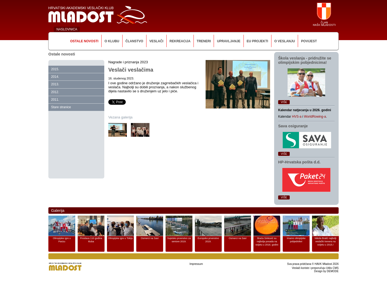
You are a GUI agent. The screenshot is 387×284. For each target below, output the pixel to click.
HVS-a (296, 116)
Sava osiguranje (293, 126)
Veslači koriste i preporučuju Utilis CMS (315, 268)
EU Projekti (257, 41)
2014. (55, 77)
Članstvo (134, 41)
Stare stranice (61, 107)
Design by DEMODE (326, 271)
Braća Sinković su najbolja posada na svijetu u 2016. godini (267, 241)
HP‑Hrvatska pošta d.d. (299, 162)
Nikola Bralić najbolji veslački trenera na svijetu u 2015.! (325, 241)
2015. (55, 69)
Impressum (196, 263)
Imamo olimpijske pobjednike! (296, 240)
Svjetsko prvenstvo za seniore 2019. (179, 240)
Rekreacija (180, 41)
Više (284, 102)
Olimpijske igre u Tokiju (120, 238)
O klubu (112, 41)
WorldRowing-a (315, 116)
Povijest (309, 41)
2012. (55, 92)
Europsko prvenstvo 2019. (208, 240)
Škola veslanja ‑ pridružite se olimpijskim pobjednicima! (304, 60)
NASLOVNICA (66, 29)
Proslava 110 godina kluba (91, 240)
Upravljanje (228, 41)
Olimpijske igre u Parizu (62, 240)
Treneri (204, 41)
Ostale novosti (84, 41)
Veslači (156, 41)
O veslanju (284, 41)
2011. (55, 99)
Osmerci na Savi (150, 238)
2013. (55, 84)
